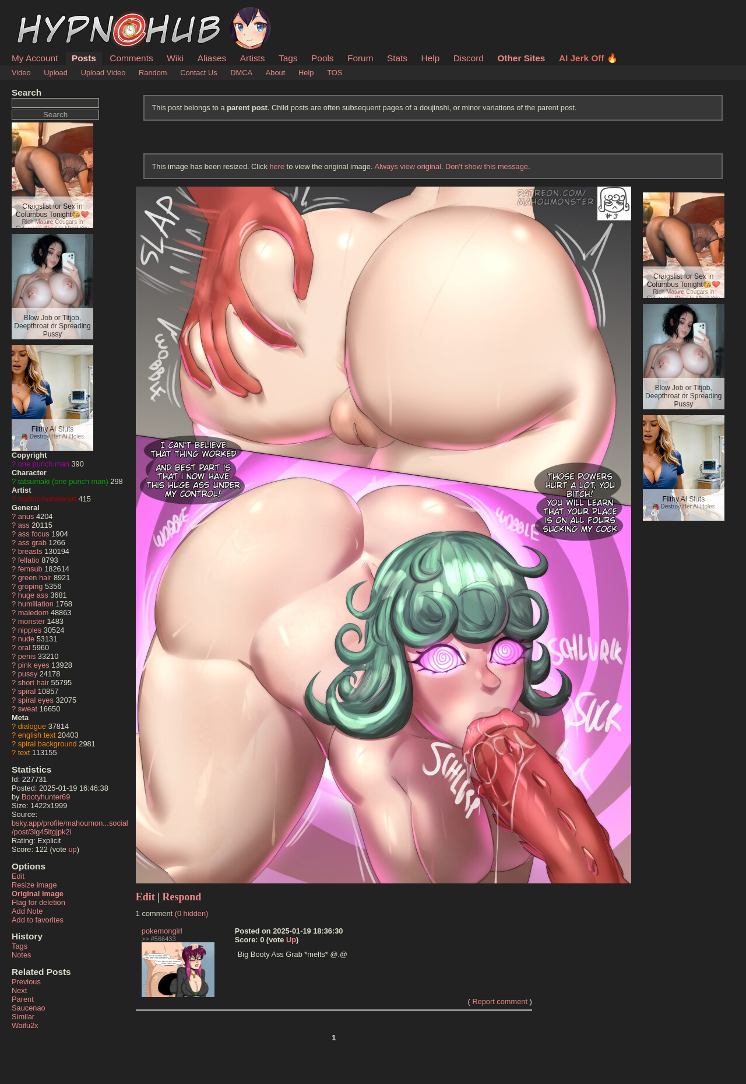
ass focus (34, 533)
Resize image (34, 884)
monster (31, 621)
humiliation (36, 603)
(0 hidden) (192, 913)
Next (19, 990)
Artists (252, 58)
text (24, 752)
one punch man (43, 463)
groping (30, 586)
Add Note (27, 911)
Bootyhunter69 (46, 796)
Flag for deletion (38, 902)
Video (21, 72)
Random (153, 72)
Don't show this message (486, 166)
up (72, 849)
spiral (27, 691)
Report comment (499, 1001)
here (276, 166)
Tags (288, 58)
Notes (21, 954)
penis (27, 656)
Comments (131, 58)
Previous (26, 981)
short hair (33, 682)
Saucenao (28, 1008)
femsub (30, 568)
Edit (18, 876)
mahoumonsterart (47, 498)
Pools (322, 58)
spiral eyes (36, 700)
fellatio (29, 560)
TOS (334, 72)
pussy (27, 673)
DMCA (241, 72)
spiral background (47, 743)
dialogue (32, 726)
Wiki (175, 58)
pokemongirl (162, 931)
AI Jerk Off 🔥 (588, 58)
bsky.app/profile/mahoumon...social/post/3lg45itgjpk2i (70, 827)
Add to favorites (38, 919)
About (275, 72)
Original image (38, 893)
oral (24, 647)
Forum (360, 58)
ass (24, 525)
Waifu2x (25, 1025)
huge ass (33, 595)
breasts (30, 551)
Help (430, 58)
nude (26, 638)
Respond (182, 897)
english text (37, 735)
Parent (23, 999)
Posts (84, 58)
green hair (35, 577)
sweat (27, 708)
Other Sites (521, 58)
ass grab (32, 542)
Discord (468, 58)
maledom (33, 612)
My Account (35, 58)
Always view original (407, 166)
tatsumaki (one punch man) (63, 481)
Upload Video (103, 72)
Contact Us (198, 72)
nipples (30, 630)
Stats (397, 58)
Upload (56, 72)
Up (291, 939)
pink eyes (34, 665)
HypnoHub (44, 13)
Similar (23, 1016)
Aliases (212, 58)
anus (26, 516)
